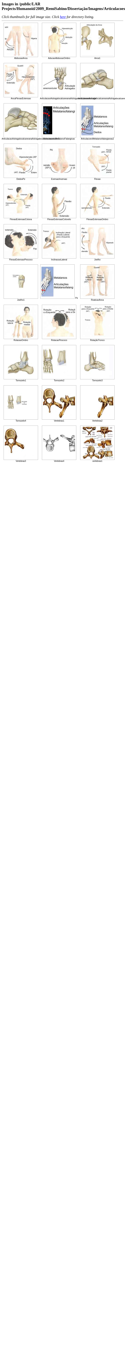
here (63, 17)
